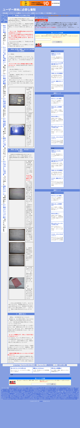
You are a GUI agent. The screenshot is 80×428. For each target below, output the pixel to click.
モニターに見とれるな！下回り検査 (4, 168)
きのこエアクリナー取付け (20, 394)
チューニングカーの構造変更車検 (45, 365)
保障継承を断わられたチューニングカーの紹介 (33, 391)
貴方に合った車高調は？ (56, 368)
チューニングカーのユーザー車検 (29, 365)
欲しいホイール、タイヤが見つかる (18, 368)
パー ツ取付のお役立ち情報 (60, 365)
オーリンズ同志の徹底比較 (67, 397)
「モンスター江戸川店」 (43, 17)
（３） (64, 391)
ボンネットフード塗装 (20, 395)
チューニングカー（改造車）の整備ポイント (4, 55)
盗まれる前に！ (55, 116)
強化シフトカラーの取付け (25, 396)
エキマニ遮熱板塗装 (37, 394)
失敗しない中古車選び (57, 73)
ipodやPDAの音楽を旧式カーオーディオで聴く (40, 393)
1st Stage (41, 401)
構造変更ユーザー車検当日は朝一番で (66, 390)
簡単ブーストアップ (67, 393)
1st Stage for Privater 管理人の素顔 (71, 398)
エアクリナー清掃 (29, 394)
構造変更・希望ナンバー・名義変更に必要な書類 (12, 390)
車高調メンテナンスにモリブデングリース (58, 396)
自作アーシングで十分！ (58, 392)
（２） (60, 391)
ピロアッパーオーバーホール (39, 392)
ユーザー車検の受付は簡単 (51, 387)
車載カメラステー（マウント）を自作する (56, 398)
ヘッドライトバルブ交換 (54, 393)
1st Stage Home (16, 365)
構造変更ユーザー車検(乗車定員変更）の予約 (50, 390)
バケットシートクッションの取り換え (49, 395)
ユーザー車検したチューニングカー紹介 (4, 211)
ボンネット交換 (7, 395)
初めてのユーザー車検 (4, 29)
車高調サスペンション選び (44, 396)
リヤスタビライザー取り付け (27, 392)
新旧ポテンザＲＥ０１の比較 (13, 397)
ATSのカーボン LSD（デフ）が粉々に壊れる (53, 397)
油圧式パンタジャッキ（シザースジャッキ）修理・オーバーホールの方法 (34, 398)
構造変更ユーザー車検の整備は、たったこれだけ (31, 390)
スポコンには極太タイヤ (15, 396)
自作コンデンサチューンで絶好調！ (70, 392)
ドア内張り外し (70, 395)
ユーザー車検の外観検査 (61, 387)
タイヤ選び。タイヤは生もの (71, 396)
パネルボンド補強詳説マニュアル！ (26, 397)
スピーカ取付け (28, 393)
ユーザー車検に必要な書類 (19, 9)
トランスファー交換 (35, 396)
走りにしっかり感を (56, 98)
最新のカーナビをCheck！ (38, 368)
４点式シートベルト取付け (62, 395)
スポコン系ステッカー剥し (56, 394)
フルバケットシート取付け (36, 395)
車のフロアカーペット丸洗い (39, 397)
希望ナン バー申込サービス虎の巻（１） (50, 391)
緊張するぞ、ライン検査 (71, 387)
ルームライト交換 (6, 396)
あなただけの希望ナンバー (19, 391)
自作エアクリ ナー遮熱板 (46, 394)
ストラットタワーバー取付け (16, 392)
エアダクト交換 (28, 395)
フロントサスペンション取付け (71, 391)
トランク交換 (13, 395)
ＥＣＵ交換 (61, 393)
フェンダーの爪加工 (49, 392)
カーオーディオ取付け (20, 393)
